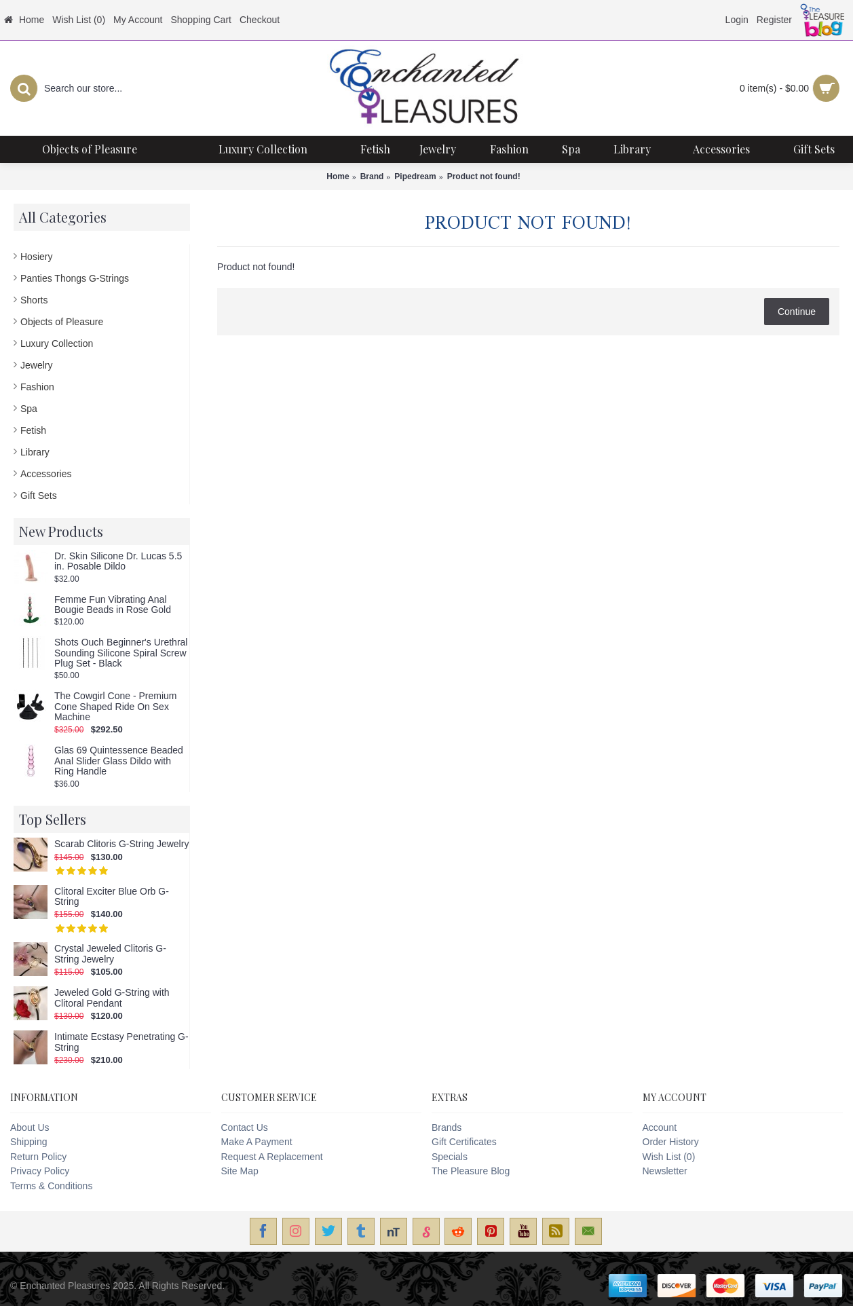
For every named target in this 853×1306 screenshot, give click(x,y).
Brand (372, 176)
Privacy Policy (39, 1170)
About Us (30, 1127)
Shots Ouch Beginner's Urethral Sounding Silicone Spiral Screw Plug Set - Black (120, 653)
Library (35, 452)
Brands (446, 1127)
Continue (797, 311)
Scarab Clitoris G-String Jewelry (121, 844)
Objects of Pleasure (61, 321)
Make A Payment (256, 1141)
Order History (671, 1141)
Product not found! (483, 176)
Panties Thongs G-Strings (74, 278)
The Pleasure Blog (471, 1170)
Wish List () (669, 1156)
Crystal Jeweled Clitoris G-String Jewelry (110, 954)
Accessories (45, 473)
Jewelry (36, 365)
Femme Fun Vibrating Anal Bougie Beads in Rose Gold (112, 605)
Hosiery (36, 256)
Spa (28, 408)
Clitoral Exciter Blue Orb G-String (111, 897)
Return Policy (38, 1156)
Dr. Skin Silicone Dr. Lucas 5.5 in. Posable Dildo (118, 561)
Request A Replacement (272, 1156)
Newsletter (665, 1170)
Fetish (33, 430)
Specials (450, 1156)
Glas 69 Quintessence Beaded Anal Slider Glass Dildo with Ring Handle (118, 761)
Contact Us (244, 1127)
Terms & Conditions (51, 1185)
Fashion (37, 386)
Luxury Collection (56, 343)
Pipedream (415, 176)
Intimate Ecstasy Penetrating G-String (121, 1042)
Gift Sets (38, 495)
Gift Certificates (464, 1141)
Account (660, 1127)
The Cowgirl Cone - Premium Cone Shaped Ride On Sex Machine (115, 706)
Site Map (240, 1170)
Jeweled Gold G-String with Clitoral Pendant (112, 998)
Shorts (34, 300)
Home (337, 176)
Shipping (29, 1141)
